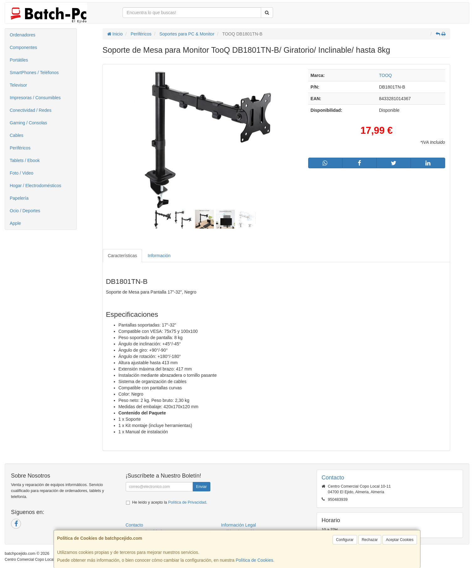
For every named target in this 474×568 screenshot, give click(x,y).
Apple (15, 223)
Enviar (201, 486)
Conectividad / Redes (30, 110)
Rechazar (370, 540)
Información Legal (238, 524)
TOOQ (385, 75)
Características (122, 255)
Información (159, 255)
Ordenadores (22, 34)
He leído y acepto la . (169, 502)
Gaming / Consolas (28, 122)
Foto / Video (21, 173)
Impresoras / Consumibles (35, 97)
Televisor (18, 85)
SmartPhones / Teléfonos (34, 72)
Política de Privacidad (187, 502)
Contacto (134, 524)
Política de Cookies (254, 560)
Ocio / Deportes (25, 210)
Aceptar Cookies (399, 540)
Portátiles (19, 59)
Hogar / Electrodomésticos (35, 185)
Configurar (345, 540)
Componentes (23, 47)
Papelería (19, 198)
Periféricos (20, 147)
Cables (17, 135)
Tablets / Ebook (25, 160)
